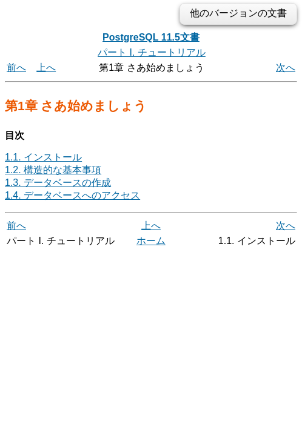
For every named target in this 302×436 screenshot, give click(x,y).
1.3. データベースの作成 (58, 182)
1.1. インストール (43, 157)
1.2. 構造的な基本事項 (53, 170)
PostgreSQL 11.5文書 (151, 37)
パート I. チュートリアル (152, 52)
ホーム (151, 241)
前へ (16, 67)
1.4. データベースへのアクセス (72, 195)
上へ (46, 67)
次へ (285, 67)
